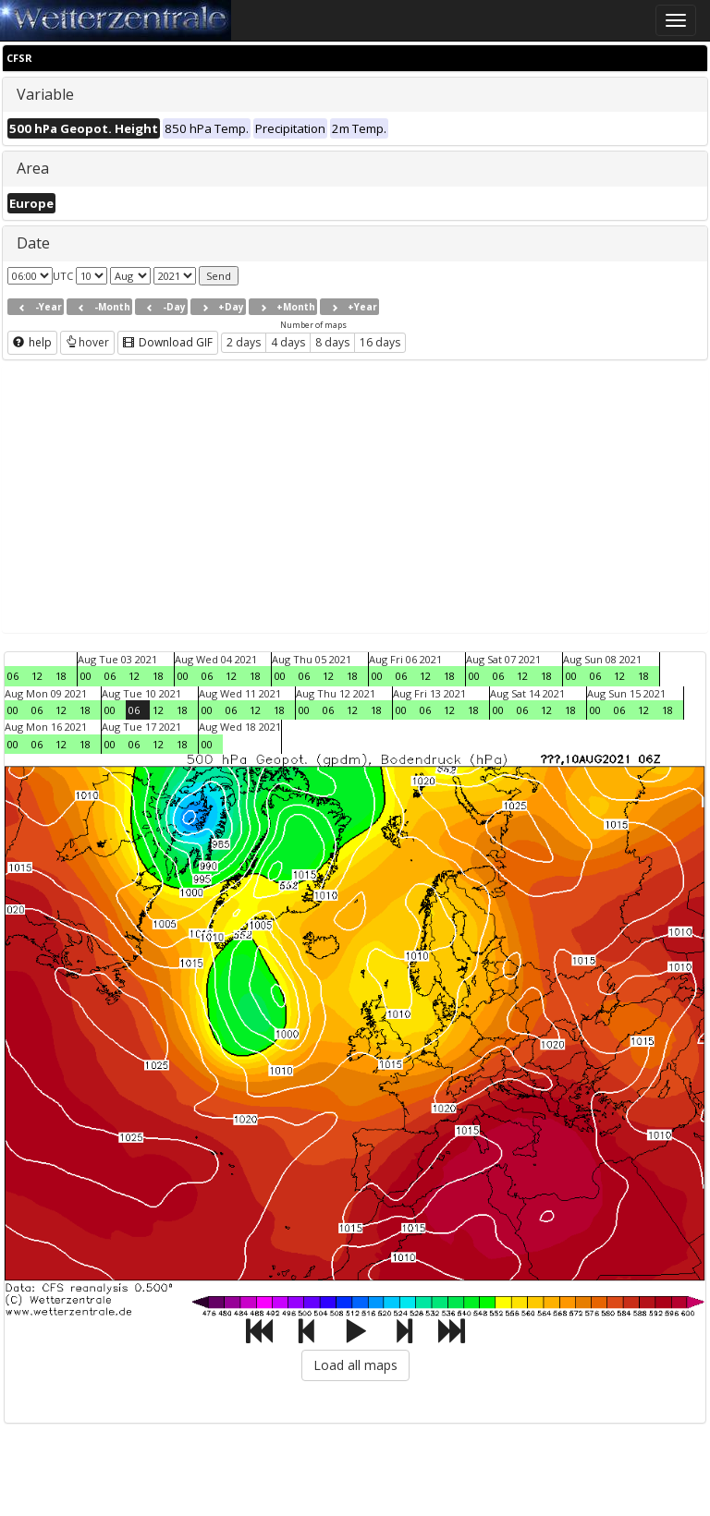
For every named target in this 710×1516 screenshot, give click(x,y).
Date (33, 243)
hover (87, 342)
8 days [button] (332, 342)
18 (61, 676)
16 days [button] (380, 342)
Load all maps (355, 1365)
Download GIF (168, 342)
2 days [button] (243, 342)
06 (12, 676)
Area (33, 168)
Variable (45, 94)
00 (86, 676)
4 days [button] (288, 342)
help (32, 342)
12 (37, 676)
